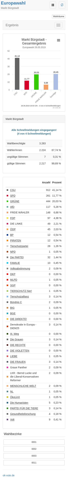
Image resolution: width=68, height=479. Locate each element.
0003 (34, 456)
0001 (34, 442)
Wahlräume (58, 16)
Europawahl (13, 3)
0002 (34, 449)
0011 (34, 462)
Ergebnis (12, 25)
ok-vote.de (9, 475)
